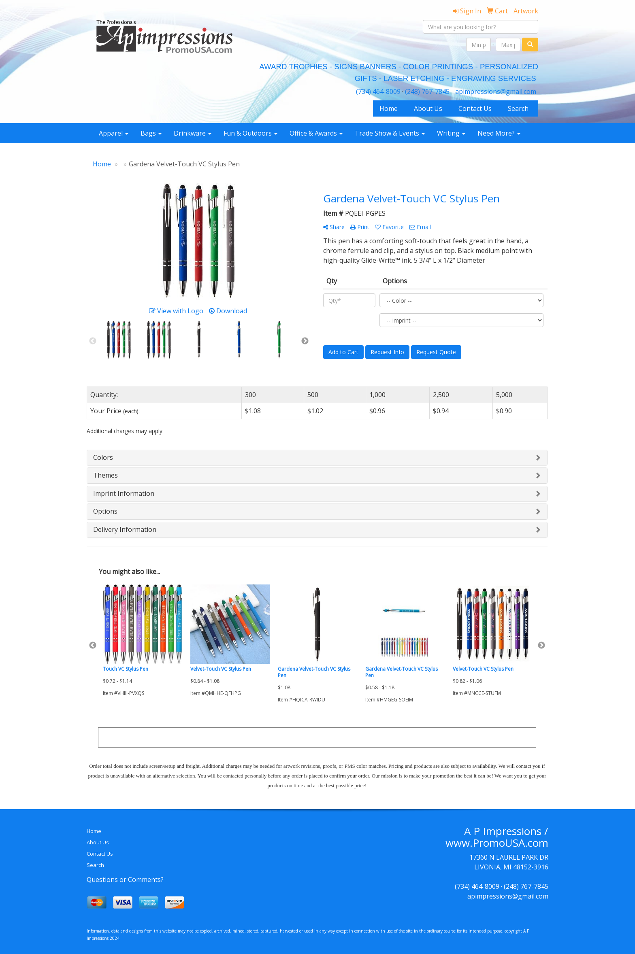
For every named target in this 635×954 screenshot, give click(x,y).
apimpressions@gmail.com (495, 91)
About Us (428, 108)
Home (388, 108)
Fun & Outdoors (250, 133)
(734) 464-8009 (378, 91)
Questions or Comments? (125, 879)
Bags (151, 133)
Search (518, 108)
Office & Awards (316, 133)
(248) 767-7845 (427, 91)
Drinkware (192, 133)
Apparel (113, 133)
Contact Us (475, 108)
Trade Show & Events (390, 133)
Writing (451, 133)
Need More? (498, 133)
